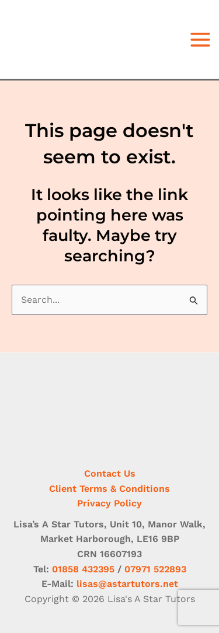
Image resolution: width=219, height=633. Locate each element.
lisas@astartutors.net (127, 583)
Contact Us (109, 473)
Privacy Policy (109, 503)
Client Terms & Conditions (109, 488)
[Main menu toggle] (200, 39)
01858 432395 (83, 569)
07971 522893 (155, 569)
